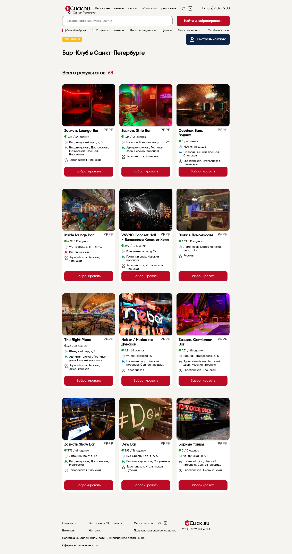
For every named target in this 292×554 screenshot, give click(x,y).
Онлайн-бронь (76, 30)
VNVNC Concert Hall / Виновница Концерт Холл (145, 238)
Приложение (168, 8)
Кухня (119, 30)
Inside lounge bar (79, 235)
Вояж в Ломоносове (196, 235)
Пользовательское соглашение (155, 530)
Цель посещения (143, 30)
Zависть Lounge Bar (81, 131)
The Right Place (77, 340)
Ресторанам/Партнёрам (105, 523)
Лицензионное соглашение (126, 538)
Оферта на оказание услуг (80, 545)
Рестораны (102, 8)
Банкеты (118, 8)
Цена (167, 30)
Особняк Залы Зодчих (191, 133)
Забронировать (89, 171)
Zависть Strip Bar (136, 131)
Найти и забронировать (203, 21)
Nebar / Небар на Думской (137, 342)
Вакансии (69, 530)
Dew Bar (128, 444)
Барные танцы (191, 444)
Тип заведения (189, 30)
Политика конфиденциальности (83, 538)
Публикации (148, 8)
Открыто (102, 30)
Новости (132, 8)
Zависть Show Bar (79, 444)
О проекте (69, 523)
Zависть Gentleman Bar (195, 342)
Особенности (219, 30)
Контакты (95, 530)
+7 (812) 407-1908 (216, 8)
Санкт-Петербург (82, 12)
